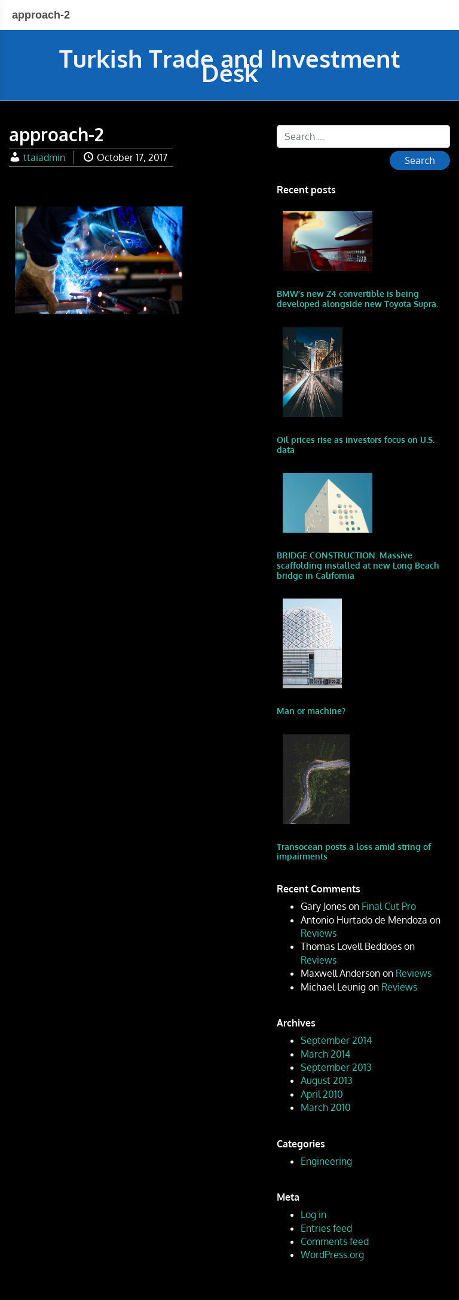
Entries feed (326, 1228)
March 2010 (326, 1107)
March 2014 (325, 1054)
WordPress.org (332, 1254)
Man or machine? (311, 711)
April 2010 (322, 1094)
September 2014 (336, 1040)
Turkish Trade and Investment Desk (229, 65)
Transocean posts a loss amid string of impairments (354, 852)
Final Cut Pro (389, 906)
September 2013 (336, 1067)
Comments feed (335, 1241)
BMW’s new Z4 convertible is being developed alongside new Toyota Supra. (357, 298)
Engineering (326, 1161)
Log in (313, 1214)
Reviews (318, 933)
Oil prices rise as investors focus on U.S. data (355, 445)
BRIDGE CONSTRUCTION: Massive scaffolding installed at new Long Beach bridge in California (358, 565)
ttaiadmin (44, 157)
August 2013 (327, 1080)
